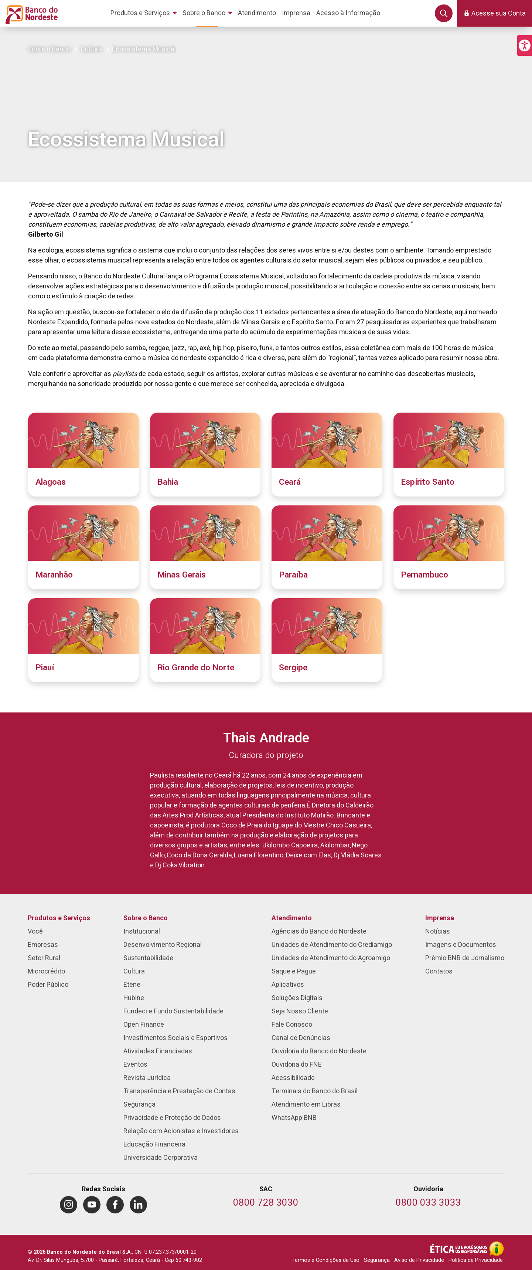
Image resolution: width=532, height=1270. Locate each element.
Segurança (377, 1260)
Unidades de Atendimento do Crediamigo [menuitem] (332, 945)
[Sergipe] (327, 640)
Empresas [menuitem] (43, 945)
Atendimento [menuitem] (292, 918)
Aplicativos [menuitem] (288, 985)
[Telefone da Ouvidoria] (428, 1203)
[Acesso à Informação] (496, 1248)
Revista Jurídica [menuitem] (147, 1078)
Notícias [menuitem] (437, 932)
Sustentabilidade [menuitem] (148, 958)
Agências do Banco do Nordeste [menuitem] (319, 932)
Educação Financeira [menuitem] (154, 1144)
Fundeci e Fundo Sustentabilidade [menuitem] (173, 1011)
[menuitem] (145, 13)
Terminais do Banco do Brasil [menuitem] (315, 1091)
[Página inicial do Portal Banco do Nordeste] (30, 13)
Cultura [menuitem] (134, 971)
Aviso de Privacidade (419, 1260)
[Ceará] (327, 455)
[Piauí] (83, 640)
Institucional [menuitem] (141, 932)
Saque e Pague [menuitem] (294, 971)
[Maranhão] (83, 547)
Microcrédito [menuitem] (46, 971)
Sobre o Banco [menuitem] (145, 918)
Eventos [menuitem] (135, 1065)
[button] (524, 45)
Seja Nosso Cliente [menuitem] (300, 1011)
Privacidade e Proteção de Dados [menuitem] (172, 1118)
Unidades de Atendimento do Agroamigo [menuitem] (331, 958)
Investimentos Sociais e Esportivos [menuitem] (175, 1038)
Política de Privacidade (476, 1260)
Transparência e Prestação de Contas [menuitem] (179, 1091)
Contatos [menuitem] (439, 971)
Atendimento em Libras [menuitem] (306, 1105)
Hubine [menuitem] (133, 998)
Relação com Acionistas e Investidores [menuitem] (181, 1131)
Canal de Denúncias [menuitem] (301, 1038)
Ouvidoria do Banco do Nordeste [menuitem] (319, 1051)
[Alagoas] (83, 455)
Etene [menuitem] (131, 985)
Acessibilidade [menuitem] (293, 1078)
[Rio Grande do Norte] (205, 640)
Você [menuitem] (35, 932)
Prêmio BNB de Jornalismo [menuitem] (464, 958)
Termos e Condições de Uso (325, 1260)
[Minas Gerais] (205, 547)
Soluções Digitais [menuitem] (297, 998)
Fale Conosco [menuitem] (292, 1025)
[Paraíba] (327, 547)
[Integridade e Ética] (459, 1248)
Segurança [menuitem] (139, 1105)
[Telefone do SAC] (266, 1203)
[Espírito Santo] (448, 455)
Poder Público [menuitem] (48, 985)
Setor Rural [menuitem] (44, 958)
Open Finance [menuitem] (143, 1025)
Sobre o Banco (49, 49)
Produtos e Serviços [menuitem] (59, 918)
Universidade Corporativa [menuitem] (160, 1158)
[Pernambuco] (448, 547)
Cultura (91, 49)
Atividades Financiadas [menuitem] (157, 1051)
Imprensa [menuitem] (439, 918)
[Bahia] (205, 455)
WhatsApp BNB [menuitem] (294, 1118)
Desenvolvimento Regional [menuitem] (162, 945)
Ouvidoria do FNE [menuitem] (297, 1065)
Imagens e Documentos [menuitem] (460, 945)
